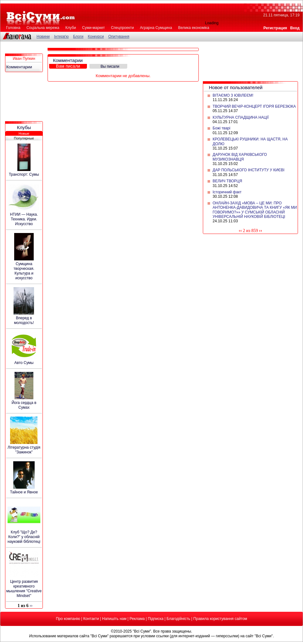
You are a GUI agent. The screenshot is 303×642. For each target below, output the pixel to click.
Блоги (78, 36)
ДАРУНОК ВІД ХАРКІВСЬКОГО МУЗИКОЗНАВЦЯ (240, 156)
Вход (295, 28)
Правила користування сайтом (220, 618)
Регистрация (275, 28)
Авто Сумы (24, 363)
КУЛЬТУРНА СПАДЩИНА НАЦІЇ (241, 117)
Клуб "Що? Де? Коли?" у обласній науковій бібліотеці (24, 537)
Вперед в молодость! (24, 320)
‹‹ (240, 230)
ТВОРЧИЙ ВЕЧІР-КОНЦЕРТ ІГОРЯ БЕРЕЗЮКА (254, 106)
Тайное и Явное (24, 492)
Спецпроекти (122, 28)
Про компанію (68, 618)
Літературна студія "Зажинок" (24, 449)
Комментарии (19, 67)
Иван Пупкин (24, 58)
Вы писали (109, 66)
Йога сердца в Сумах (24, 405)
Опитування (118, 36)
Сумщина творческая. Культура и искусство (24, 271)
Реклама (137, 618)
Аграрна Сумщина (156, 28)
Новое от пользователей (235, 87)
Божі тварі (221, 128)
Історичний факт (227, 192)
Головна (13, 28)
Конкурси (96, 36)
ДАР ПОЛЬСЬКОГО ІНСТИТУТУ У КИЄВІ (248, 170)
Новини (43, 36)
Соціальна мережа (42, 28)
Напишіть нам (114, 618)
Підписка (155, 618)
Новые (24, 133)
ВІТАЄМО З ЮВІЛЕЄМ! (233, 95)
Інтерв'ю (61, 36)
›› (260, 230)
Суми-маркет (93, 28)
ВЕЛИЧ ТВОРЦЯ (227, 181)
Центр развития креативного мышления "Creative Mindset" (24, 588)
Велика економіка (193, 28)
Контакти (91, 618)
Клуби (71, 28)
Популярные (24, 138)
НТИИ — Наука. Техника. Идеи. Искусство (24, 219)
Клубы (24, 127)
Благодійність (178, 618)
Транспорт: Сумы (24, 174)
